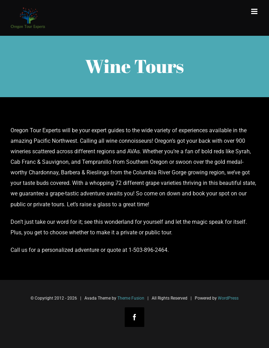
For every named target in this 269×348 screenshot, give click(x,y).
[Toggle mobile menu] (254, 11)
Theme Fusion (130, 298)
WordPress (228, 298)
